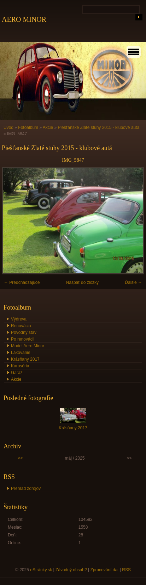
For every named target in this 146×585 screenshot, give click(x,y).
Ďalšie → (133, 282)
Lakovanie (20, 352)
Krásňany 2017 (25, 359)
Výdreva (19, 319)
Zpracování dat (104, 569)
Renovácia (21, 325)
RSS (126, 569)
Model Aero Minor (27, 345)
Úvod (8, 127)
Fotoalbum (28, 127)
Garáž (17, 372)
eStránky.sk (41, 569)
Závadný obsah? (71, 569)
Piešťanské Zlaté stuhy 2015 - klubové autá (98, 127)
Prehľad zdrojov (26, 488)
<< (20, 458)
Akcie (48, 127)
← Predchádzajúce (22, 282)
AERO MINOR (24, 19)
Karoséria (20, 365)
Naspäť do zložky (82, 282)
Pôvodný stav (23, 332)
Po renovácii (22, 339)
